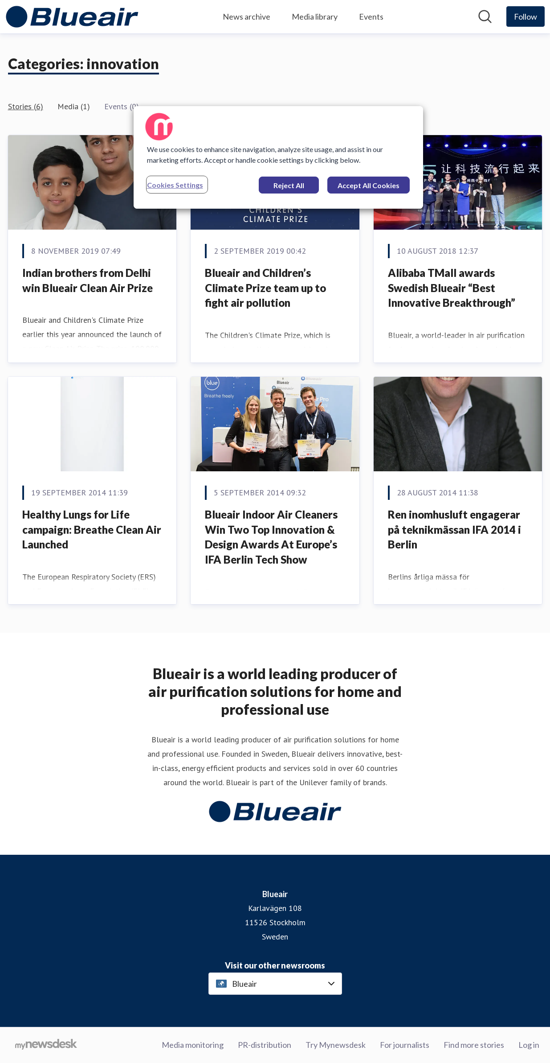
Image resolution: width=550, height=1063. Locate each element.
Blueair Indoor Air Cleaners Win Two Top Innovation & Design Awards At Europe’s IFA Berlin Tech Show (271, 537)
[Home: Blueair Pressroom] (72, 16)
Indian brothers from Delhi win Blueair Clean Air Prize (87, 280)
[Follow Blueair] (525, 16)
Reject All (288, 185)
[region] (278, 157)
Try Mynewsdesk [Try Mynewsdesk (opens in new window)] (336, 1045)
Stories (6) (25, 106)
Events (371, 16)
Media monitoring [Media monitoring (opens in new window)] (193, 1045)
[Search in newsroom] (485, 16)
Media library (315, 16)
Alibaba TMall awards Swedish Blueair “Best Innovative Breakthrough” (451, 287)
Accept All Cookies (368, 185)
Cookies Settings (175, 185)
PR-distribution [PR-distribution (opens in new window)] (264, 1045)
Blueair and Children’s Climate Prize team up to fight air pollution (265, 287)
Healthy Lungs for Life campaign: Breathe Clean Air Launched (91, 529)
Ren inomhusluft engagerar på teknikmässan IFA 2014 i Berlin (454, 529)
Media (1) (73, 106)
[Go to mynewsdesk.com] (46, 1045)
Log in (528, 1045)
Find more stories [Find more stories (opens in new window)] (474, 1045)
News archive (246, 16)
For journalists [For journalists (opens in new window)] (404, 1045)
